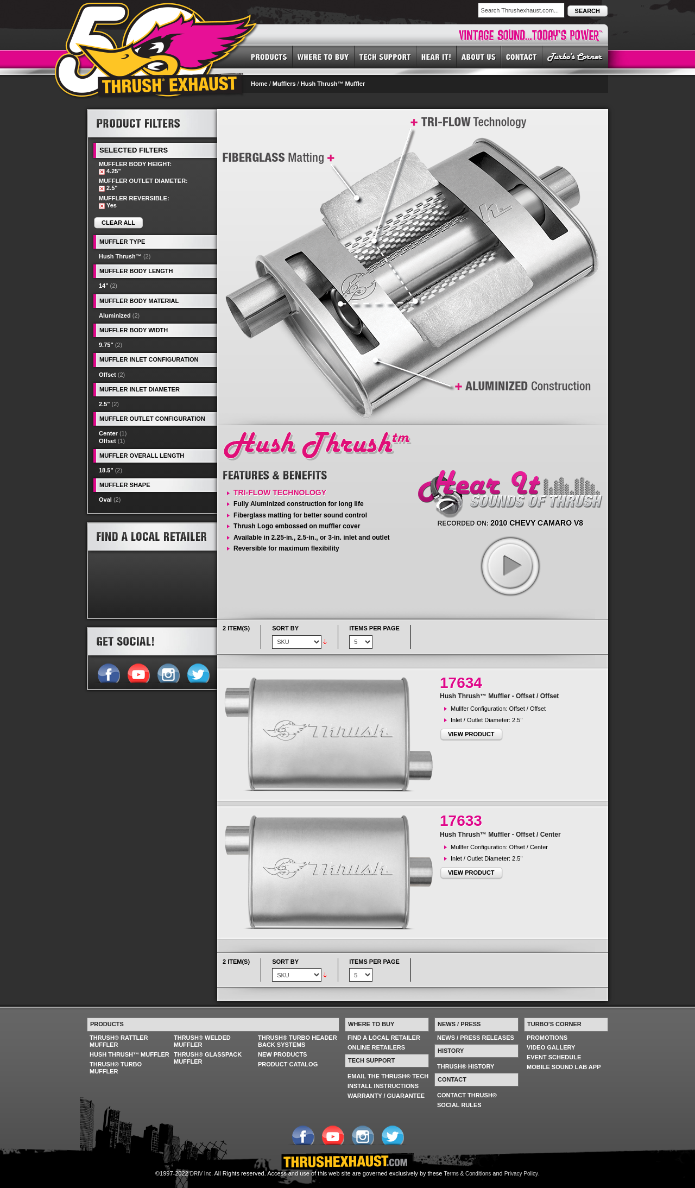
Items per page (374, 628)
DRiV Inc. (201, 1174)
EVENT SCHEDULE (554, 1057)
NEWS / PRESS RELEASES (475, 1037)
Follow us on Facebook (108, 672)
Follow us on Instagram (168, 672)
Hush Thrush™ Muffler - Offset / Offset (499, 696)
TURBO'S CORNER (575, 56)
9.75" (106, 345)
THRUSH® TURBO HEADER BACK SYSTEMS (297, 1041)
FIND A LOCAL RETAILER (384, 1037)
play (509, 565)
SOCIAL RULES (459, 1105)
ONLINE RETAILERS (376, 1047)
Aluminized (115, 315)
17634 (461, 682)
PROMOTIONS (547, 1037)
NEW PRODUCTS (282, 1054)
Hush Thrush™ (120, 256)
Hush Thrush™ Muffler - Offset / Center (500, 834)
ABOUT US (479, 56)
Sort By (285, 628)
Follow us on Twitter (198, 672)
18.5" (106, 470)
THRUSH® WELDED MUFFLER (202, 1041)
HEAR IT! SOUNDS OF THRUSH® (436, 56)
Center (108, 433)
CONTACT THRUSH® (467, 1095)
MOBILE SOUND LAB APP (564, 1067)
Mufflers (284, 83)
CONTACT (521, 56)
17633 (461, 820)
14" (103, 285)
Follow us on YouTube (138, 672)
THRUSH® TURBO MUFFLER (116, 1068)
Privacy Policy (521, 1174)
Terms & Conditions (467, 1174)
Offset (107, 374)
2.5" (104, 404)
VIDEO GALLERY (551, 1047)
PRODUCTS (269, 56)
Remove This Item (102, 172)
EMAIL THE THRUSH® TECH (388, 1076)
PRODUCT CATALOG (288, 1064)
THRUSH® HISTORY (465, 1066)
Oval (105, 499)
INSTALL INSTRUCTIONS (383, 1086)
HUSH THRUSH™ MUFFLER (129, 1054)
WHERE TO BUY (324, 56)
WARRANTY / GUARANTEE (386, 1095)
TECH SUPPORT (385, 56)
